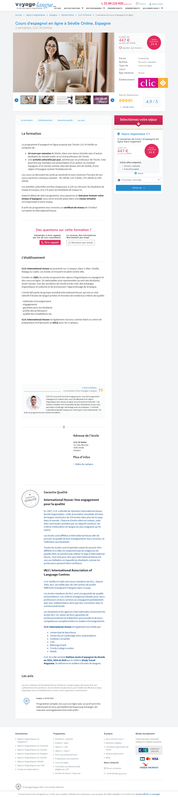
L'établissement (45, 120)
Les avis (81, 120)
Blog (108, 757)
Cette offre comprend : (131, 163)
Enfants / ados (62, 742)
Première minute (115, 8)
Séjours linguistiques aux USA (31, 765)
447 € (124, 40)
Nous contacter (114, 768)
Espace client (157, 4)
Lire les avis (127, 107)
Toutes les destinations (28, 769)
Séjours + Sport (62, 750)
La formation (27, 120)
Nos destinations (73, 8)
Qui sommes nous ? (115, 739)
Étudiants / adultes (64, 739)
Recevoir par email (80, 242)
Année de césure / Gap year (68, 773)
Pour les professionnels (66, 754)
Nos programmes (95, 8)
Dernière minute (132, 8)
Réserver (138, 188)
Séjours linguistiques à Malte (30, 761)
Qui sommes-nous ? (153, 8)
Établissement (127, 80)
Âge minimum (126, 73)
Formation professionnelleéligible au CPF (67, 768)
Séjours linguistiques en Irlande (32, 757)
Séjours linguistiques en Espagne (32, 753)
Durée (122, 58)
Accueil (57, 8)
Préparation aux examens (67, 758)
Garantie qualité (65, 120)
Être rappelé (50, 242)
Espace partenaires (114, 753)
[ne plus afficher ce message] (147, 794)
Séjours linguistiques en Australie (32, 745)
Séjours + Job (61, 746)
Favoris (141, 3)
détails (139, 173)
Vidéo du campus (84, 464)
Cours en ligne (62, 762)
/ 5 (152, 101)
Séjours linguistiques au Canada (32, 749)
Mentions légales (114, 742)
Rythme (123, 62)
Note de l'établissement (128, 95)
